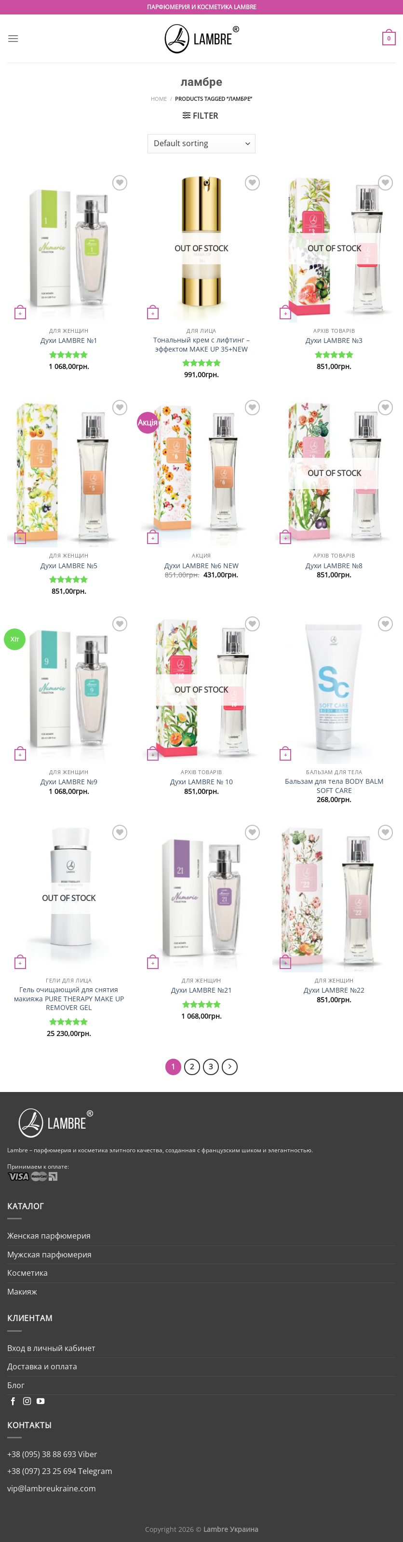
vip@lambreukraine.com (51, 1488)
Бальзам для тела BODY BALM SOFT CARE (334, 786)
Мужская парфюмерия (49, 1254)
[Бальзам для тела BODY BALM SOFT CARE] (334, 689)
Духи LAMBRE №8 (334, 565)
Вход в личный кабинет (51, 1348)
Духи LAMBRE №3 (334, 340)
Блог (16, 1385)
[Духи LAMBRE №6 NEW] (201, 472)
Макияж (22, 1291)
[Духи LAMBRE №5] (69, 472)
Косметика (27, 1273)
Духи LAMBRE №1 (68, 340)
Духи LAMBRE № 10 (201, 782)
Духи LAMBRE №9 (68, 782)
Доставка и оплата (42, 1366)
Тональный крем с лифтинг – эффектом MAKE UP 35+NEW (201, 345)
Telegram (94, 1471)
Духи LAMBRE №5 (68, 565)
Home (159, 98)
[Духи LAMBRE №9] (69, 689)
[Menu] (13, 38)
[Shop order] (201, 143)
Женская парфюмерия (49, 1235)
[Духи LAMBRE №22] (334, 897)
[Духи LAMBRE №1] (69, 248)
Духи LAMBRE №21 (201, 990)
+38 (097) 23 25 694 (41, 1471)
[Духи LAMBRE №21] (201, 897)
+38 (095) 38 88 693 (41, 1454)
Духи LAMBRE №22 (334, 990)
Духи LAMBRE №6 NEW (201, 565)
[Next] (230, 1067)
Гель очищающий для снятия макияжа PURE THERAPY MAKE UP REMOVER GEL (69, 998)
